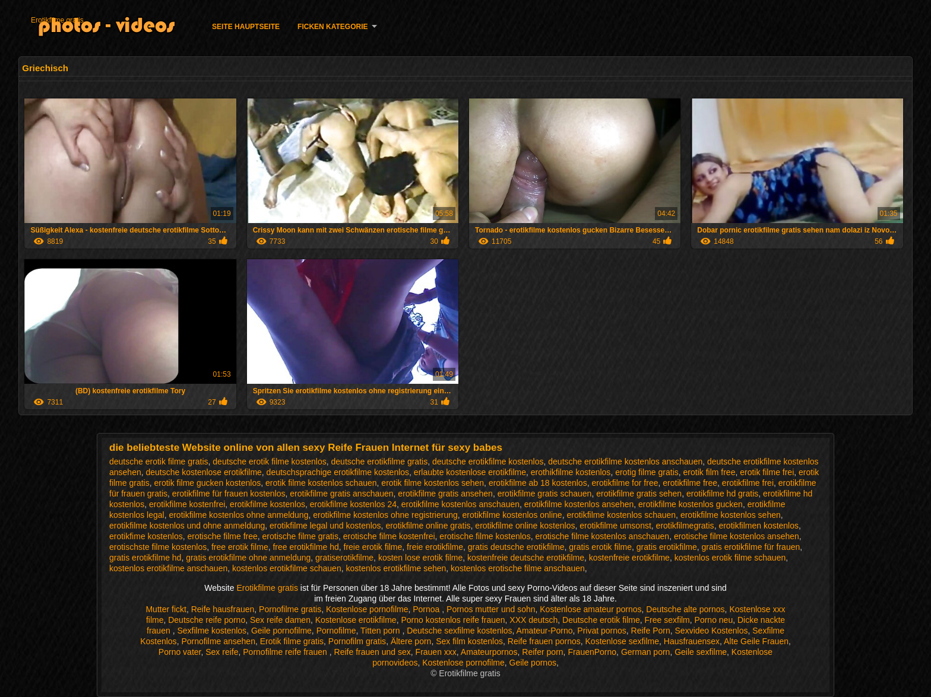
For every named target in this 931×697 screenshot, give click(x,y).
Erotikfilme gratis (57, 20)
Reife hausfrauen (223, 609)
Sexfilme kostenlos (211, 630)
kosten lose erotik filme (420, 557)
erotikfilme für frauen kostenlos (229, 493)
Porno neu (714, 620)
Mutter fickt (165, 609)
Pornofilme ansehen (218, 641)
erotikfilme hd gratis (722, 493)
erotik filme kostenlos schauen (321, 483)
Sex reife (221, 652)
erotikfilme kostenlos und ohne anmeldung (187, 525)
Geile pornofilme (281, 630)
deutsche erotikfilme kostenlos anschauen (625, 461)
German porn (645, 652)
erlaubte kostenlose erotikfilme (470, 472)
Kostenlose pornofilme (367, 609)
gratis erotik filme (600, 547)
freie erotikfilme (435, 547)
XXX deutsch (533, 620)
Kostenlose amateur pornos (590, 609)
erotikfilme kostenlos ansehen (579, 504)
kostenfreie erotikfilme (629, 557)
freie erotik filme (373, 547)
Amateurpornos (489, 652)
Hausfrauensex (692, 641)
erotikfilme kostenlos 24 (353, 504)
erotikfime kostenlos (146, 536)
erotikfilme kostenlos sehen (730, 515)
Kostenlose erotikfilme (356, 620)
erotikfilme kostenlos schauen (621, 515)
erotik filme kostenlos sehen (432, 483)
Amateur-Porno (545, 630)
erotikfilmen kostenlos (758, 525)
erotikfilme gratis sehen (639, 493)
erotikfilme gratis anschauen (341, 493)
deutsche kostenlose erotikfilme (204, 472)
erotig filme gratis (647, 472)
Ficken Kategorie (332, 27)
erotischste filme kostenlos (158, 547)
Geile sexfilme (700, 652)
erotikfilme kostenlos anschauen (460, 504)
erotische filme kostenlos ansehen (736, 536)
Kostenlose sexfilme (622, 641)
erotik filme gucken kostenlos (207, 483)
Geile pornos (532, 662)
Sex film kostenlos (469, 641)
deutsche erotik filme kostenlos (269, 461)
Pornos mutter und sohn (490, 609)
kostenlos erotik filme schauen (730, 557)
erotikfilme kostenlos (267, 504)
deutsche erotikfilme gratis (379, 461)
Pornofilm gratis (357, 641)
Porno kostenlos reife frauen (453, 620)
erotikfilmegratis (685, 525)
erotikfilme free (690, 483)
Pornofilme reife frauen (286, 652)
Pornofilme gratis (290, 609)
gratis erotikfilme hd (145, 557)
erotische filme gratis (300, 536)
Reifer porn (542, 652)
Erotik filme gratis (292, 641)
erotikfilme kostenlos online (512, 515)
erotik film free (709, 472)
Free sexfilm (667, 620)
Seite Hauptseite (246, 27)
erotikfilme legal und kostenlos (325, 525)
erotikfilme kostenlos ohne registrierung (385, 515)
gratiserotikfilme (344, 557)
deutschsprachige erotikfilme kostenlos (338, 472)
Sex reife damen (280, 620)
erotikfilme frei (748, 483)
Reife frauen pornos (544, 641)
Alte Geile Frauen (756, 641)
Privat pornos (601, 630)
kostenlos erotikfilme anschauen (168, 568)
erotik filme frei (767, 472)
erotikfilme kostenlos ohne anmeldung (238, 515)
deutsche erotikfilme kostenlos (488, 461)
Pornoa (427, 609)
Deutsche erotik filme (601, 620)
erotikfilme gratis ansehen (445, 493)
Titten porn (381, 630)
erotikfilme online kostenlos (525, 525)
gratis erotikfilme (666, 547)
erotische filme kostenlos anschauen (602, 536)
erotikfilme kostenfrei (187, 504)
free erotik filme (239, 547)
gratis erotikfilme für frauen (751, 547)
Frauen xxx (436, 652)
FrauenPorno (592, 652)
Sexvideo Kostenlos (711, 630)
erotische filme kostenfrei (389, 536)
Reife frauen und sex (372, 652)
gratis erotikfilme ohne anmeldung (248, 557)
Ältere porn (411, 641)
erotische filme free (223, 536)
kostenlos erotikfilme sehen (396, 568)
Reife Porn (650, 630)
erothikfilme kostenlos (571, 472)
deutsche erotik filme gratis (158, 461)
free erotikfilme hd (305, 547)
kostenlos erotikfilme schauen (286, 568)
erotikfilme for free (624, 483)
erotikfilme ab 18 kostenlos (538, 483)
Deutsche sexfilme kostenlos (459, 630)
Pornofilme (336, 630)
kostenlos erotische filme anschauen (518, 568)
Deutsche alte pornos (685, 609)
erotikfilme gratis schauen (545, 493)
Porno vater (180, 652)
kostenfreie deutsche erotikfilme (525, 557)
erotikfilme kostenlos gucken (690, 504)
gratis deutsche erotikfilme (516, 547)
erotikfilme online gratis (427, 525)
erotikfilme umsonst (615, 525)
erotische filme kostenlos (484, 536)
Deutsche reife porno (206, 620)
